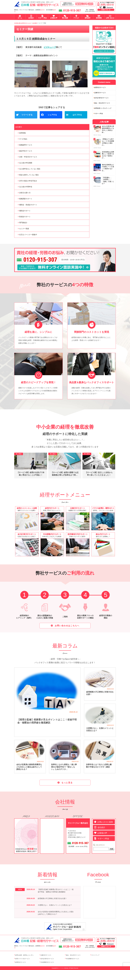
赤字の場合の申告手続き (28, 181)
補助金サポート (25, 211)
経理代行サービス (100, 87)
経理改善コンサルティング (102, 108)
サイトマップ (95, 955)
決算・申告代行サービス (28, 157)
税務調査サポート (25, 199)
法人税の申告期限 (25, 163)
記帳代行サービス (100, 92)
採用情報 (22, 133)
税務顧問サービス (25, 145)
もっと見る (67, 782)
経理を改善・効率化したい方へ (24, 955)
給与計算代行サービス (101, 98)
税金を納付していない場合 (29, 175)
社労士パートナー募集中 (28, 234)
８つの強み (23, 139)
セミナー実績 (24, 228)
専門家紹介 (23, 222)
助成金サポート (25, 216)
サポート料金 (98, 113)
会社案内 (18, 127)
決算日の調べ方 (25, 193)
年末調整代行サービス (47, 962)
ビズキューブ (50, 47)
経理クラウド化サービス (22, 958)
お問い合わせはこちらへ (67, 626)
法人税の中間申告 (25, 187)
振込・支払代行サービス (102, 103)
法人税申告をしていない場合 (29, 169)
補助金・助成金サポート (28, 205)
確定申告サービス (25, 151)
